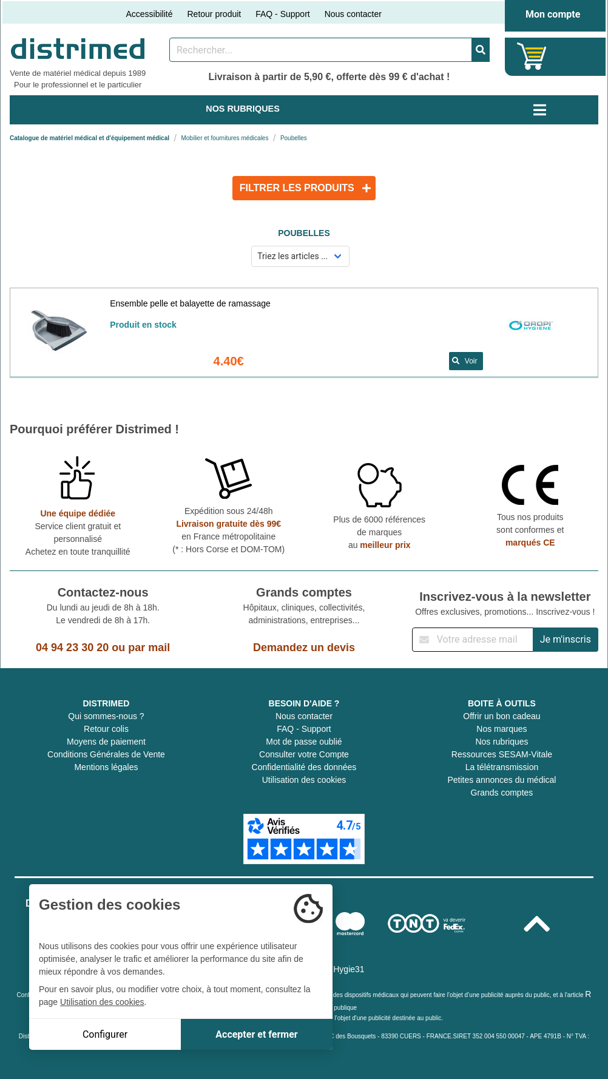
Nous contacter (353, 14)
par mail (149, 647)
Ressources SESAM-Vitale (501, 754)
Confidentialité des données (304, 767)
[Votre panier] (532, 56)
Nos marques (501, 729)
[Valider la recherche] (480, 50)
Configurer (105, 1034)
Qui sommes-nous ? (106, 716)
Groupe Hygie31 (334, 969)
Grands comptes (502, 792)
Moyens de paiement (106, 741)
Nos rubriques (501, 741)
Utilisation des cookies (304, 780)
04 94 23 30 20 (72, 647)
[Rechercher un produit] (320, 50)
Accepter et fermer (256, 1034)
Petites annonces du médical (501, 780)
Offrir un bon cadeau (501, 716)
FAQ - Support (282, 14)
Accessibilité (149, 14)
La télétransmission (502, 767)
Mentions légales (106, 767)
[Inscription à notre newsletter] (472, 639)
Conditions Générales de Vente (106, 754)
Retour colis (106, 729)
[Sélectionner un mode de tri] (300, 256)
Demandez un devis (304, 647)
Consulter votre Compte (304, 754)
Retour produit (214, 14)
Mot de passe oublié (304, 741)
